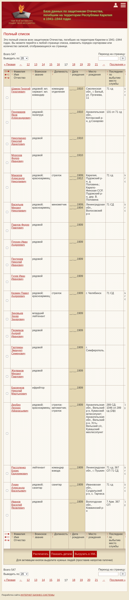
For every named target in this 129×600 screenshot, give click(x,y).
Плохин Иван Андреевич (19, 243)
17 (66, 64)
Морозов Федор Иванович (17, 158)
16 (58, 64)
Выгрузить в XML (85, 554)
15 (50, 64)
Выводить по (11, 58)
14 (43, 64)
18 (73, 64)
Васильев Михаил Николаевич (18, 207)
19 (81, 64)
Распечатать (40, 554)
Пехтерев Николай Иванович (17, 262)
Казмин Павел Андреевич (20, 295)
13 (35, 64)
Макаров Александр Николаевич (18, 178)
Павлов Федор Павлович (20, 226)
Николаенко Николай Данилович (18, 141)
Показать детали (61, 554)
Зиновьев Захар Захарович (17, 316)
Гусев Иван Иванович (18, 277)
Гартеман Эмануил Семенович (18, 350)
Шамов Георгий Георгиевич (20, 90)
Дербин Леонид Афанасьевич (19, 407)
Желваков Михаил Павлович (17, 373)
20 (88, 64)
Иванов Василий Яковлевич (18, 504)
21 (96, 64)
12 (28, 64)
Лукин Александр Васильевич (18, 487)
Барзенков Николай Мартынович (19, 390)
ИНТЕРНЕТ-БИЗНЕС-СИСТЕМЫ (37, 595)
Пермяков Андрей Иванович (17, 333)
